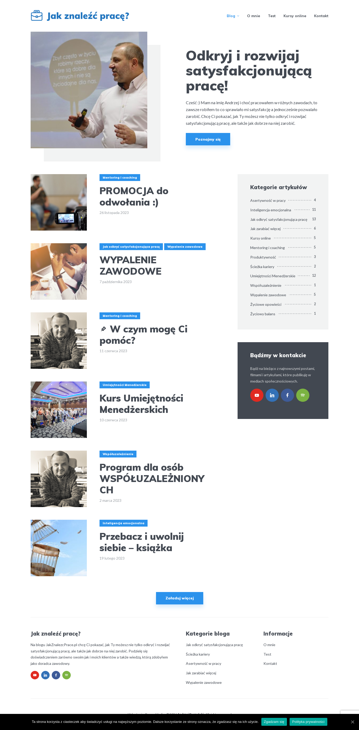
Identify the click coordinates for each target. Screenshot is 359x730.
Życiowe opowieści (265, 304)
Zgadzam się (274, 722)
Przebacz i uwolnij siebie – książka (142, 542)
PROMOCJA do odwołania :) (134, 196)
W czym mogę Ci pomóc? (143, 334)
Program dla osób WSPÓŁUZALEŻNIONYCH (152, 478)
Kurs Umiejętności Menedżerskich (141, 403)
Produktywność (263, 257)
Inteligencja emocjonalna (123, 523)
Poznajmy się (208, 139)
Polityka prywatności (308, 722)
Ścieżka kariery (262, 266)
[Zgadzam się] (352, 721)
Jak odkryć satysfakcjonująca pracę (131, 247)
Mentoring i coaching (120, 177)
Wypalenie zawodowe (184, 247)
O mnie (253, 15)
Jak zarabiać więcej (265, 228)
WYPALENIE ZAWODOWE (131, 265)
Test (272, 15)
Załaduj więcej (180, 598)
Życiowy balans (262, 314)
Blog (231, 15)
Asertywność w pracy (268, 200)
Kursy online (295, 15)
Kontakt (321, 15)
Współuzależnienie (118, 454)
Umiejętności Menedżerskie (125, 385)
